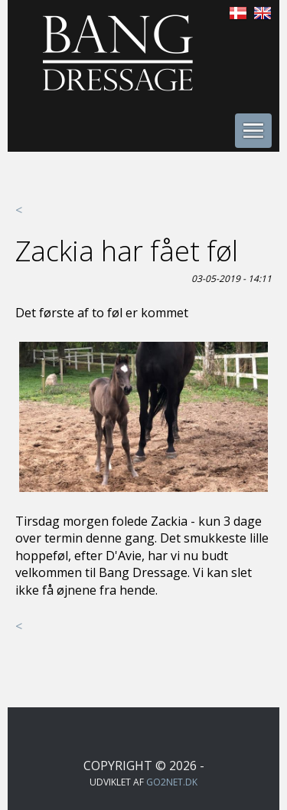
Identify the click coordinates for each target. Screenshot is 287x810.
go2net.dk (171, 782)
